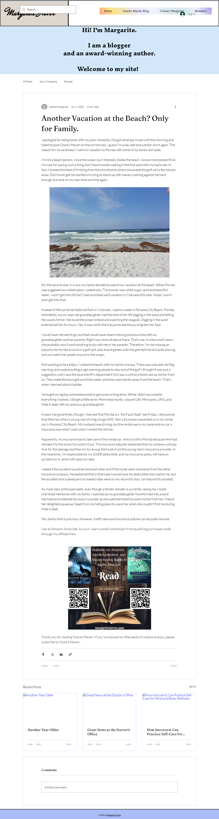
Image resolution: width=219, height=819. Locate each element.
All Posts (27, 81)
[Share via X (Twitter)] (52, 654)
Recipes (68, 81)
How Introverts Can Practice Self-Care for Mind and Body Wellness (166, 732)
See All (192, 686)
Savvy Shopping (48, 81)
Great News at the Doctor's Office (108, 732)
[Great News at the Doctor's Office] (109, 708)
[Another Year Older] (49, 708)
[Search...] (47, 9)
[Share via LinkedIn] (61, 654)
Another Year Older (43, 730)
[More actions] (175, 107)
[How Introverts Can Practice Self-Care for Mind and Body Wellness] (169, 708)
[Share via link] (70, 654)
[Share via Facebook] (43, 654)
